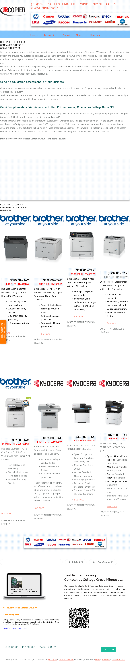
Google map (16, 628)
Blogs (25, 628)
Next (97, 659)
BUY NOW (6, 513)
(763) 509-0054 (66, 659)
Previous (106, 659)
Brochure (45, 334)
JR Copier (52, 659)
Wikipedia (6, 628)
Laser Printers (118, 659)
